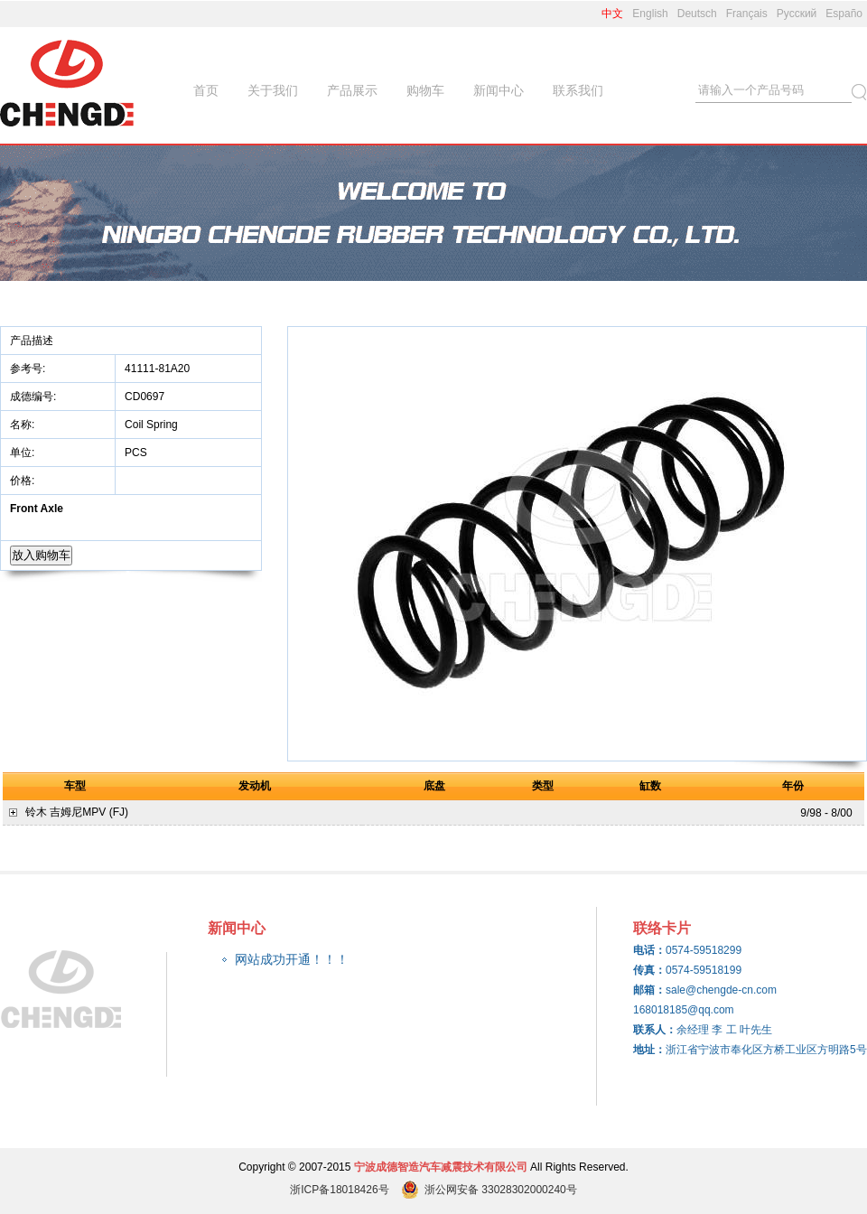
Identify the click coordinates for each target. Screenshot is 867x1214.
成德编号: (33, 396)
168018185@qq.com (683, 1010)
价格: (24, 480)
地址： (649, 1049)
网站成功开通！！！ (292, 959)
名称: (24, 424)
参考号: (29, 368)
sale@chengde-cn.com (721, 990)
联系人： (654, 1029)
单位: (24, 452)
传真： (649, 970)
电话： (649, 950)
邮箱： (649, 990)
